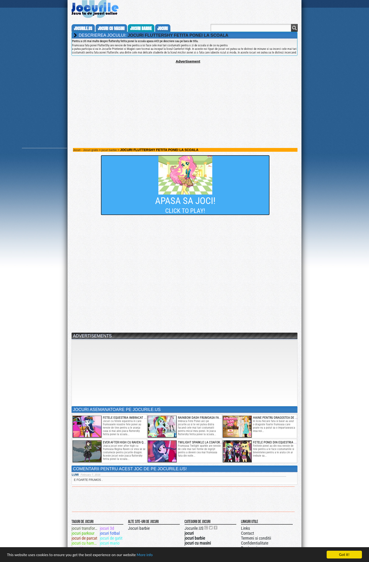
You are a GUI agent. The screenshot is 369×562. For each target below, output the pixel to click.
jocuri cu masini (111, 28)
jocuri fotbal (110, 533)
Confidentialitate (254, 543)
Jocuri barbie (139, 528)
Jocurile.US (193, 528)
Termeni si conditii (256, 538)
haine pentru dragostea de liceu (278, 417)
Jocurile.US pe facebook (216, 528)
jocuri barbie (141, 28)
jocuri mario (110, 543)
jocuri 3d (107, 528)
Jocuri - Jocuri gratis (85, 150)
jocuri (162, 28)
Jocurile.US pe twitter (211, 528)
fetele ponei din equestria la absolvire (283, 442)
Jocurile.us (83, 28)
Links (245, 528)
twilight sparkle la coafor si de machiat (209, 442)
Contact (247, 533)
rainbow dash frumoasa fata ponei (204, 417)
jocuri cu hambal (85, 543)
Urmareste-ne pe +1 (206, 528)
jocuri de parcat (84, 538)
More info (145, 555)
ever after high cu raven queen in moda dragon (139, 442)
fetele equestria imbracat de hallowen (133, 417)
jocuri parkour (83, 533)
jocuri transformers (85, 528)
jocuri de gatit (111, 538)
